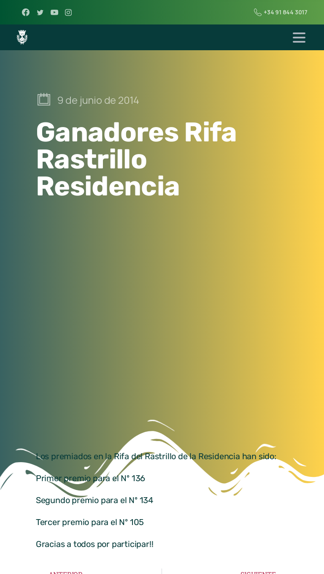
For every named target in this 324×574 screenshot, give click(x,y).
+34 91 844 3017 (281, 12)
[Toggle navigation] (299, 37)
